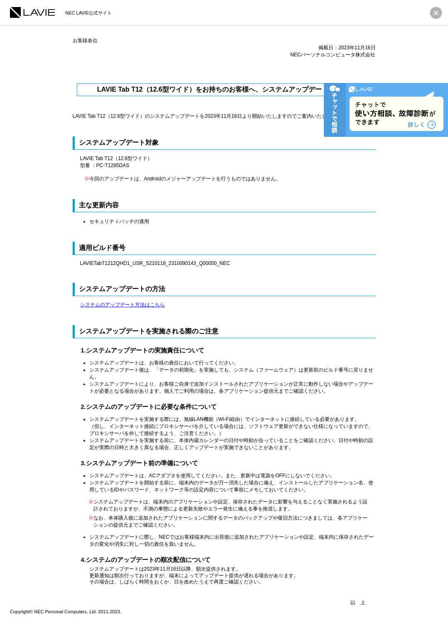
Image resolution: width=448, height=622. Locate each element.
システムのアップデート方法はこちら (122, 305)
